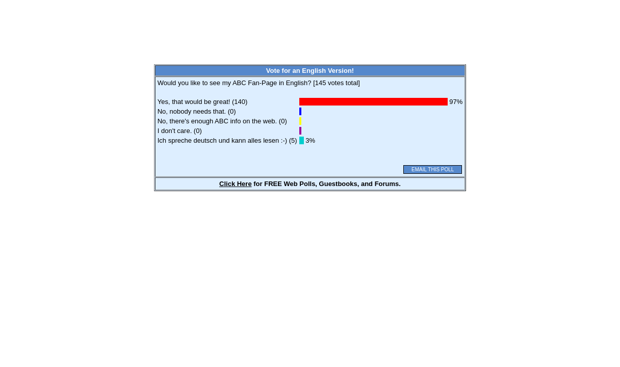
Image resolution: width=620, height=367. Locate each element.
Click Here (235, 184)
